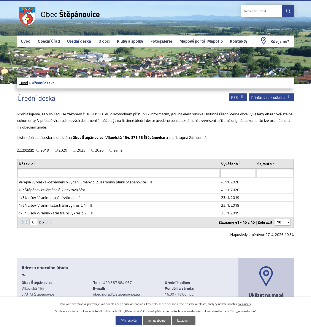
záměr (118, 150)
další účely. (244, 304)
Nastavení (183, 320)
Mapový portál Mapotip (201, 41)
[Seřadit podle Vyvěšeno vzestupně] (240, 162)
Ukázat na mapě (266, 295)
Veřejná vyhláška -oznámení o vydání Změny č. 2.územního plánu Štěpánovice (86, 182)
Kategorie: (25, 150)
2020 (63, 150)
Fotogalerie (161, 41)
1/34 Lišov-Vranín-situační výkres (50, 197)
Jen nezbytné (157, 320)
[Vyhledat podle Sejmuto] (275, 173)
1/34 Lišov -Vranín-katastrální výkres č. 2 (57, 213)
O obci (104, 41)
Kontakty (238, 41)
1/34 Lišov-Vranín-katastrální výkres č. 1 (56, 205)
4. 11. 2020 (230, 182)
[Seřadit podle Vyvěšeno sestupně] (240, 163)
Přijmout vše (129, 320)
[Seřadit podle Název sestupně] (35, 163)
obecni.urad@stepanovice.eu (116, 294)
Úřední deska (79, 41)
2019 (44, 150)
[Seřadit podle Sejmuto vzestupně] (277, 162)
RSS (238, 97)
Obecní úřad (49, 41)
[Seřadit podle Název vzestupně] (35, 162)
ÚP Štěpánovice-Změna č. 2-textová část (56, 190)
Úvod (25, 41)
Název (26, 164)
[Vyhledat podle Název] (118, 173)
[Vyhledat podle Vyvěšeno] (238, 173)
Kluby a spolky (130, 41)
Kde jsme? (280, 41)
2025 (81, 150)
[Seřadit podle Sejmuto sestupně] (277, 163)
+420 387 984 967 (116, 282)
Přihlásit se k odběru (271, 97)
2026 (99, 150)
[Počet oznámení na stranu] (282, 222)
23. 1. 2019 (230, 197)
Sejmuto (266, 164)
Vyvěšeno (229, 164)
